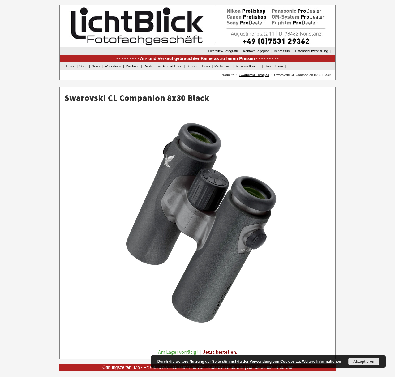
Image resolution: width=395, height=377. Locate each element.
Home (70, 66)
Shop (83, 66)
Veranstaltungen (248, 66)
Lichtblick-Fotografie (223, 51)
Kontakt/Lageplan (256, 51)
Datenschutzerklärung (311, 51)
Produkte (132, 66)
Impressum (282, 51)
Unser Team (274, 66)
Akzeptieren (363, 361)
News (96, 66)
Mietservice (223, 66)
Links (206, 66)
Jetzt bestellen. (220, 352)
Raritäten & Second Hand (163, 66)
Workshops (113, 66)
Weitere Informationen (321, 361)
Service (192, 66)
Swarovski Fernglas (254, 75)
